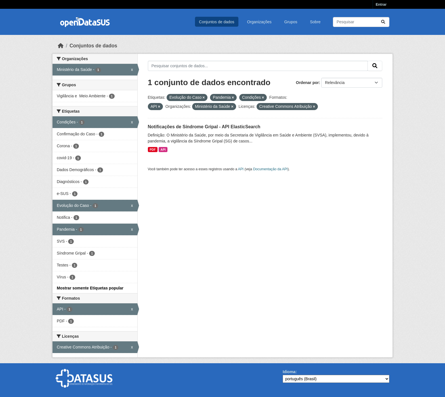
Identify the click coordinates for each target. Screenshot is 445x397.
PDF (153, 149)
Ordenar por (307, 82)
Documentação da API (270, 169)
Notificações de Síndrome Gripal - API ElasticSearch (204, 126)
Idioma (289, 371)
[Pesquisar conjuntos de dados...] (361, 22)
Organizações (259, 22)
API (163, 149)
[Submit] (383, 22)
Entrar (381, 4)
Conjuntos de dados (216, 22)
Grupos (290, 22)
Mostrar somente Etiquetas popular (90, 288)
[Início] (61, 46)
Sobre (315, 22)
